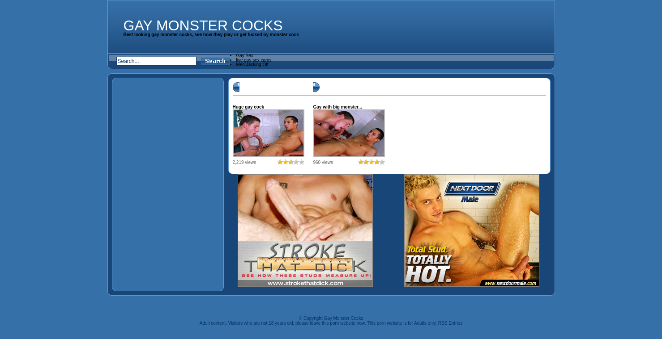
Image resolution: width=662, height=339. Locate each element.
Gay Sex (244, 55)
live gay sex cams (254, 60)
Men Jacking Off (252, 64)
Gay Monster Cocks (203, 25)
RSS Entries (450, 323)
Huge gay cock (249, 107)
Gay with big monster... (337, 107)
